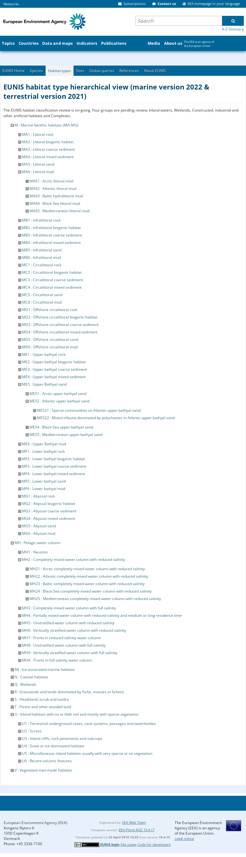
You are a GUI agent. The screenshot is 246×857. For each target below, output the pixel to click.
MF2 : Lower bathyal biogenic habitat (53, 458)
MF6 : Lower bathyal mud (43, 488)
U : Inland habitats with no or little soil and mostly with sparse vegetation (77, 714)
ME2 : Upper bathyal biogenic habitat (54, 361)
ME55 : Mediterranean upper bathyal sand (65, 434)
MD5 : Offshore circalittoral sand (50, 339)
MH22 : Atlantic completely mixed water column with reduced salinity (88, 576)
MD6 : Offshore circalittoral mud (50, 347)
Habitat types (59, 70)
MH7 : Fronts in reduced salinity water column (61, 637)
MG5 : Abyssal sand (39, 526)
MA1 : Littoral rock (37, 134)
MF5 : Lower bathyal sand (44, 481)
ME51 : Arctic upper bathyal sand (57, 393)
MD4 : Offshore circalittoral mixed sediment (59, 332)
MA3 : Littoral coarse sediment (48, 149)
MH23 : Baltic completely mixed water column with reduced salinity (87, 583)
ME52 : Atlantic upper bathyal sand (59, 401)
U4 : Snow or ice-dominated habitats (53, 746)
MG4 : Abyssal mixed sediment (48, 518)
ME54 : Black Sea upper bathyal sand (61, 427)
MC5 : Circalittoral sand (42, 294)
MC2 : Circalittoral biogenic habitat (52, 272)
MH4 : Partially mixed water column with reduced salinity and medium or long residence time (102, 615)
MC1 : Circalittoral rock (41, 265)
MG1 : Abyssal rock (38, 496)
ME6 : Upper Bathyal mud (44, 444)
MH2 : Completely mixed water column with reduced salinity (73, 559)
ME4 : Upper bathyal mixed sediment (54, 376)
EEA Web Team (134, 822)
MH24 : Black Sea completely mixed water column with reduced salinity (90, 591)
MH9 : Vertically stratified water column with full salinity (69, 652)
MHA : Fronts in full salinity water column (57, 660)
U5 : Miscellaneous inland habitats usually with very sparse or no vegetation (87, 753)
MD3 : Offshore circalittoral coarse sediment (60, 324)
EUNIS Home (13, 70)
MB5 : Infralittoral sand (41, 250)
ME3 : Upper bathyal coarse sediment (54, 369)
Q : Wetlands (25, 684)
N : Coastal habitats (31, 677)
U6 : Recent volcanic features (47, 760)
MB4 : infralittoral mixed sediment (51, 242)
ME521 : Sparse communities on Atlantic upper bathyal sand (89, 410)
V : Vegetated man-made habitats (43, 770)
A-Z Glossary (233, 29)
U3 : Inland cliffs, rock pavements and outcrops (62, 738)
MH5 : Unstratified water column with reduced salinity (68, 623)
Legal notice (184, 838)
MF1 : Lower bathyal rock (43, 451)
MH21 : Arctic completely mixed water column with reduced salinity (87, 568)
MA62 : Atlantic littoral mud (52, 188)
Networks (11, 4)
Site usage (128, 844)
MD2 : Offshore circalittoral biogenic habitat (59, 317)
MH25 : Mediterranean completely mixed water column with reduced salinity (95, 598)
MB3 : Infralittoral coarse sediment (52, 235)
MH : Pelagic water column (37, 542)
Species (36, 70)
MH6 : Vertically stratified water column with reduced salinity (74, 630)
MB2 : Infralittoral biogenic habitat (51, 227)
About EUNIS (155, 70)
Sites (80, 70)
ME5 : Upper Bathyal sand (44, 384)
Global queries (101, 70)
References (129, 70)
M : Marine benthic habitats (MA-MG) (46, 125)
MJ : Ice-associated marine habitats (45, 669)
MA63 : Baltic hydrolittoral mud (56, 196)
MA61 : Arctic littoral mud (51, 181)
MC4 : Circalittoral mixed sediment (52, 287)
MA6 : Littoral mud (38, 171)
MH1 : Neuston (35, 552)
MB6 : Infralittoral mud (41, 257)
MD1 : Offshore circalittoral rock (49, 309)
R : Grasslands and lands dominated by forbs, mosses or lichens (69, 691)
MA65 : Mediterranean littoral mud (59, 210)
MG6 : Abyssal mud (38, 533)
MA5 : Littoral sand (38, 164)
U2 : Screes (32, 731)
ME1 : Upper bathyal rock (43, 354)
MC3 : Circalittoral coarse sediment (52, 279)
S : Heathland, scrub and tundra (42, 699)
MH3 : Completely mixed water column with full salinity (69, 608)
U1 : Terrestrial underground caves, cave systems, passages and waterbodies (89, 723)
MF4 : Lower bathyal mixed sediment (53, 473)
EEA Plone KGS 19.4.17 (136, 829)
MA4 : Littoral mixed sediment (48, 156)
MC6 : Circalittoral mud (42, 302)
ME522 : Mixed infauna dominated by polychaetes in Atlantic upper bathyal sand (106, 417)
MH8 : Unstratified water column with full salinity (63, 645)
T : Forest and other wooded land (43, 706)
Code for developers (154, 844)
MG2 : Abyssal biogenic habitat (48, 503)
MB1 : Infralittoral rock (41, 220)
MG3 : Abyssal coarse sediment (49, 511)
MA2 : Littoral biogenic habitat (48, 141)
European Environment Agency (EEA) (35, 822)
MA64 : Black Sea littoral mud (54, 203)
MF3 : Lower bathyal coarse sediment (54, 466)
